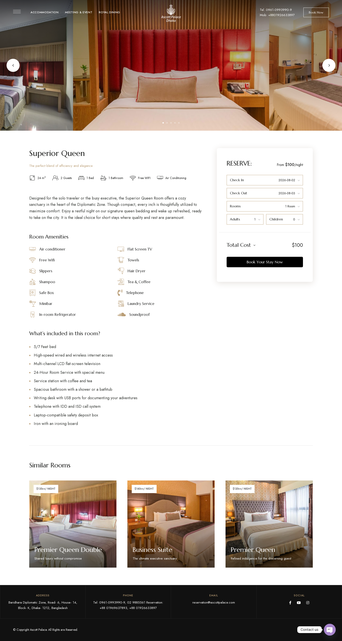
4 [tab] (175, 123)
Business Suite (152, 550)
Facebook (290, 602)
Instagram (307, 602)
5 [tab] (179, 123)
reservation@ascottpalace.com (213, 602)
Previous (13, 65)
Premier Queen (253, 550)
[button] (316, 12)
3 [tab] (171, 123)
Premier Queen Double (68, 550)
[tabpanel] (171, 65)
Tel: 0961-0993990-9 (276, 9)
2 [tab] (167, 123)
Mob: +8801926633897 (277, 15)
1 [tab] (163, 123)
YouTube (299, 602)
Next (328, 65)
